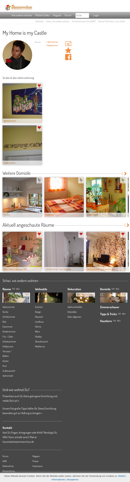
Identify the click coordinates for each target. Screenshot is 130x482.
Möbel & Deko (42, 15)
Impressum (37, 466)
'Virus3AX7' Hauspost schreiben (68, 43)
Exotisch (39, 306)
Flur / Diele (8, 336)
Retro (37, 331)
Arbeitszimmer (9, 341)
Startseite (39, 21)
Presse (35, 461)
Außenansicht (9, 370)
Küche (5, 311)
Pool (5, 365)
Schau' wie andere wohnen (58, 21)
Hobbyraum (8, 346)
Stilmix (38, 326)
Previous (122, 173)
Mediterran (40, 346)
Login (96, 15)
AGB (5, 461)
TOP (13, 289)
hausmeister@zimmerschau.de (18, 441)
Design (38, 311)
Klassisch (39, 316)
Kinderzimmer (9, 331)
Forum (68, 15)
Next (125, 173)
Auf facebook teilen (68, 57)
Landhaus (39, 321)
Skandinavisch (41, 341)
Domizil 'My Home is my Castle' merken (68, 50)
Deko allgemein (74, 316)
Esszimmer (8, 326)
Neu (117, 289)
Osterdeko (72, 311)
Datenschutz (8, 466)
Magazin (57, 15)
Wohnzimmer (9, 306)
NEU (18, 289)
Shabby (38, 336)
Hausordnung (9, 470)
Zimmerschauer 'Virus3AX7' (84, 21)
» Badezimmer (52, 45)
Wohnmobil (8, 375)
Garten (6, 361)
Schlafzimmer (9, 316)
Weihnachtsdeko (75, 306)
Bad (4, 321)
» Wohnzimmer (52, 41)
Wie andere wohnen (22, 15)
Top (113, 289)
